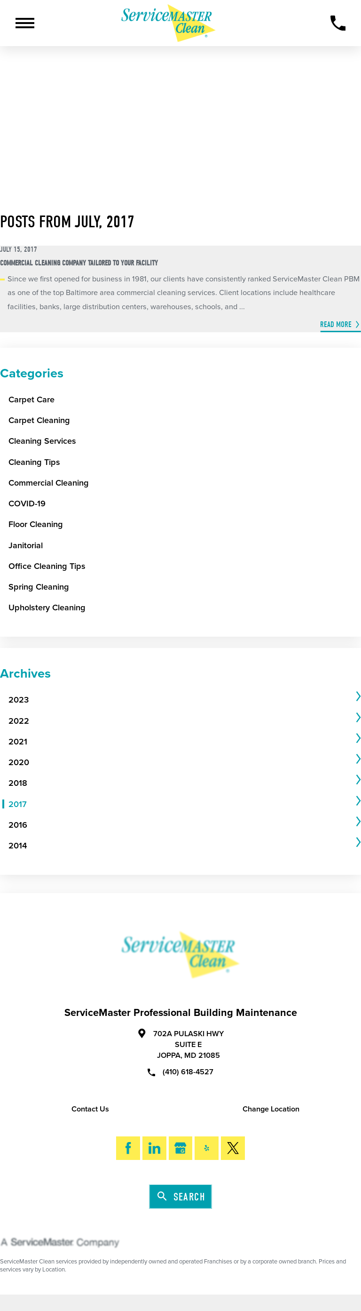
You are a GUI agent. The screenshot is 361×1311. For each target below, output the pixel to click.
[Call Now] (338, 23)
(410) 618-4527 (180, 1071)
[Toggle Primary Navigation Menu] (25, 23)
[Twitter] (233, 1148)
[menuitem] (180, 699)
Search (181, 1197)
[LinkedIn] (154, 1148)
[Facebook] (128, 1148)
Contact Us (90, 1109)
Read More (336, 324)
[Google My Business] (181, 1148)
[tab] (184, 699)
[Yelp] (207, 1148)
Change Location (271, 1109)
